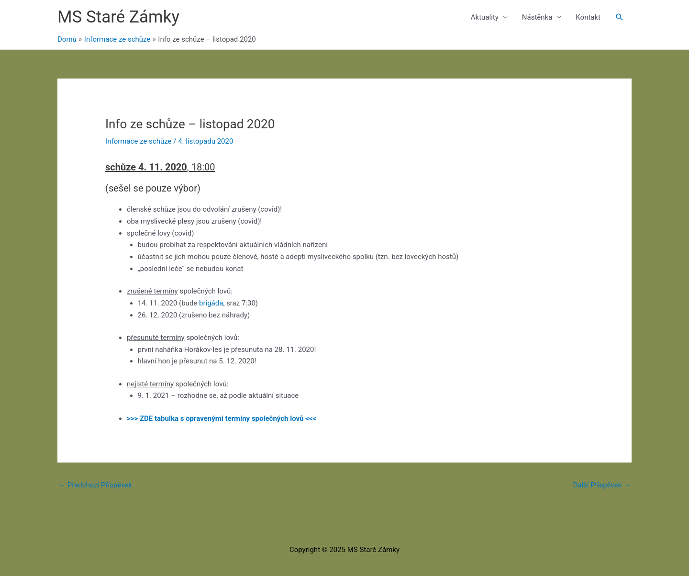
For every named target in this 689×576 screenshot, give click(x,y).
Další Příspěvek (602, 485)
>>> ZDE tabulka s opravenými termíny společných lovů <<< (221, 418)
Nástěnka (537, 17)
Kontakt (588, 17)
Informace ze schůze (138, 141)
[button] (619, 17)
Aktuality (485, 17)
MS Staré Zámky (118, 17)
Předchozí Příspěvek (95, 485)
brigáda (211, 303)
